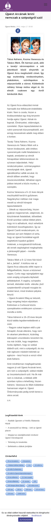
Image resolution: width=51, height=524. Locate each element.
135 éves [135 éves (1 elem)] (10, 493)
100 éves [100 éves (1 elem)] (28, 489)
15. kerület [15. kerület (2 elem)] (26, 481)
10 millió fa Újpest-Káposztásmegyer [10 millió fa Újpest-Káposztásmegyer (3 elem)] (19, 473)
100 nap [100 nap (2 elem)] (10, 489)
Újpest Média (10, 27)
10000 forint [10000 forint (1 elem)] (21, 493)
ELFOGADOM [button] (25, 520)
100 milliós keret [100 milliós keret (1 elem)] (33, 485)
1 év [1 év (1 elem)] (29, 465)
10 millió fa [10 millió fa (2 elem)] (38, 465)
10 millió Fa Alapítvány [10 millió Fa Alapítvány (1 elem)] (14, 469)
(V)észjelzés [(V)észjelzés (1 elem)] (26, 461)
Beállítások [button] (37, 515)
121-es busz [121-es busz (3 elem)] (40, 489)
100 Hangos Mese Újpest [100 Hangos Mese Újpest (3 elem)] (16, 485)
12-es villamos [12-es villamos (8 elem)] (13, 477)
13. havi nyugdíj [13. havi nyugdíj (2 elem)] (27, 477)
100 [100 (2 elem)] (35, 481)
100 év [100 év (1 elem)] (19, 489)
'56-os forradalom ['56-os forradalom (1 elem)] (13, 461)
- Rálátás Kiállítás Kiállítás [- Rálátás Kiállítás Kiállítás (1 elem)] (16, 465)
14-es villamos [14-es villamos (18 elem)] (13, 481)
